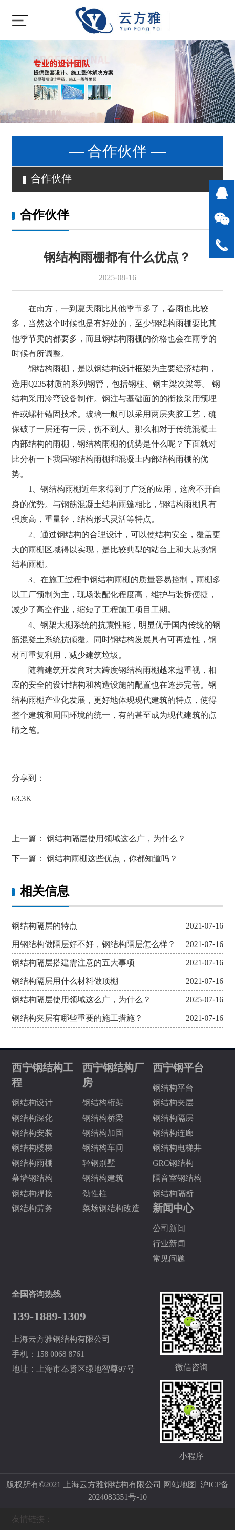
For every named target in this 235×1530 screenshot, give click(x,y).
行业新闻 (169, 1243)
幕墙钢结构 (32, 1178)
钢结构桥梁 (102, 1118)
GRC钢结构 (173, 1163)
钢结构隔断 (173, 1193)
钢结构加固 (102, 1133)
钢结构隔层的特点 (44, 925)
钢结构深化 (32, 1118)
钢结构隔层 (173, 1118)
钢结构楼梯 (32, 1147)
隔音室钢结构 (177, 1178)
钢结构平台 (173, 1087)
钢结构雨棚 (32, 1163)
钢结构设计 (32, 1102)
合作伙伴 (47, 178)
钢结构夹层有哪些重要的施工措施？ (77, 1018)
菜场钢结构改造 (111, 1208)
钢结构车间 (102, 1147)
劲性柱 (94, 1193)
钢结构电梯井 (177, 1147)
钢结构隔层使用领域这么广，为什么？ (115, 838)
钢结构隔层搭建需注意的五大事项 (73, 962)
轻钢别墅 (98, 1163)
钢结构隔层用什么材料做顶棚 (65, 981)
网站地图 (179, 1484)
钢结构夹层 (173, 1102)
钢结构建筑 (102, 1178)
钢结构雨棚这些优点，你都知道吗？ (111, 858)
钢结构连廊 (173, 1133)
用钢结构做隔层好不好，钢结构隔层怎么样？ (94, 944)
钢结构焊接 (32, 1193)
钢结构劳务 (32, 1208)
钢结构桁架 (102, 1102)
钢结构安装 (32, 1133)
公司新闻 (169, 1228)
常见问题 (169, 1258)
